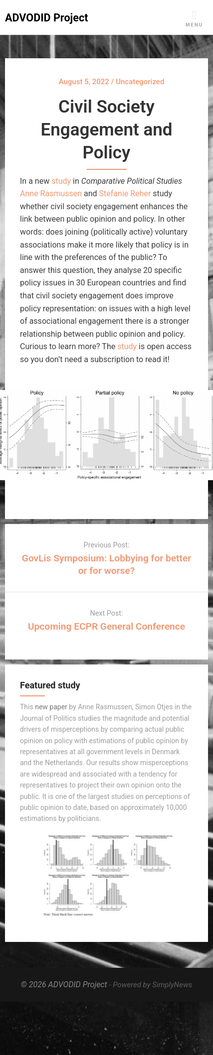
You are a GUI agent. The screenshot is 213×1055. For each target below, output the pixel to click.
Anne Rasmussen (51, 193)
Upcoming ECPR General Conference (106, 626)
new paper (51, 707)
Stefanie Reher (125, 193)
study (61, 181)
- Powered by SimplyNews (151, 984)
